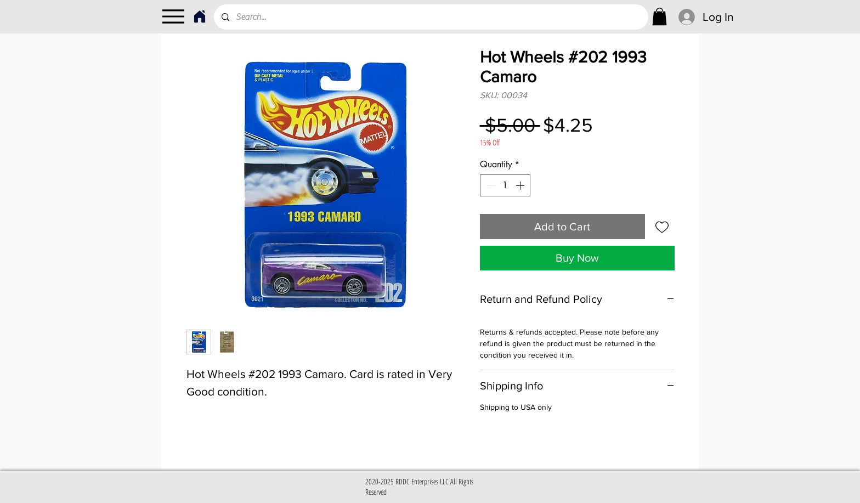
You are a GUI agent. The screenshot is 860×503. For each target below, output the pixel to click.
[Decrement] (489, 185)
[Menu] (173, 16)
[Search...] (430, 17)
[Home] (199, 16)
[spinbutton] (505, 185)
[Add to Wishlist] (662, 226)
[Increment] (521, 185)
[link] (659, 16)
